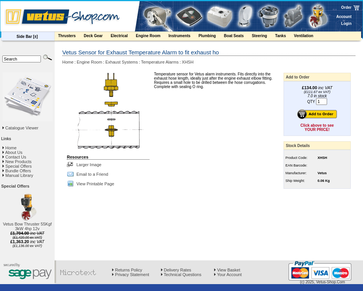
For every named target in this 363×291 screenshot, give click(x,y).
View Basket (227, 270)
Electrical (123, 37)
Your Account (227, 274)
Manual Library (17, 175)
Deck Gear (96, 37)
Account (344, 17)
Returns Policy (127, 270)
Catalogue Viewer (22, 128)
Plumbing (211, 37)
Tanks (284, 37)
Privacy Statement (130, 274)
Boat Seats (237, 37)
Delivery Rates (176, 270)
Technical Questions (181, 274)
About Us (12, 152)
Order (346, 7)
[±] (35, 36)
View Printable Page (95, 183)
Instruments (183, 37)
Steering (263, 37)
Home (9, 148)
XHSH (188, 62)
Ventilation (307, 37)
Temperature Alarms (159, 62)
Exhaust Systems (121, 62)
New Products (17, 161)
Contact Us (14, 157)
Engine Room (151, 37)
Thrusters (70, 37)
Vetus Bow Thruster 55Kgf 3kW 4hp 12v (27, 226)
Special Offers (17, 166)
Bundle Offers (16, 170)
